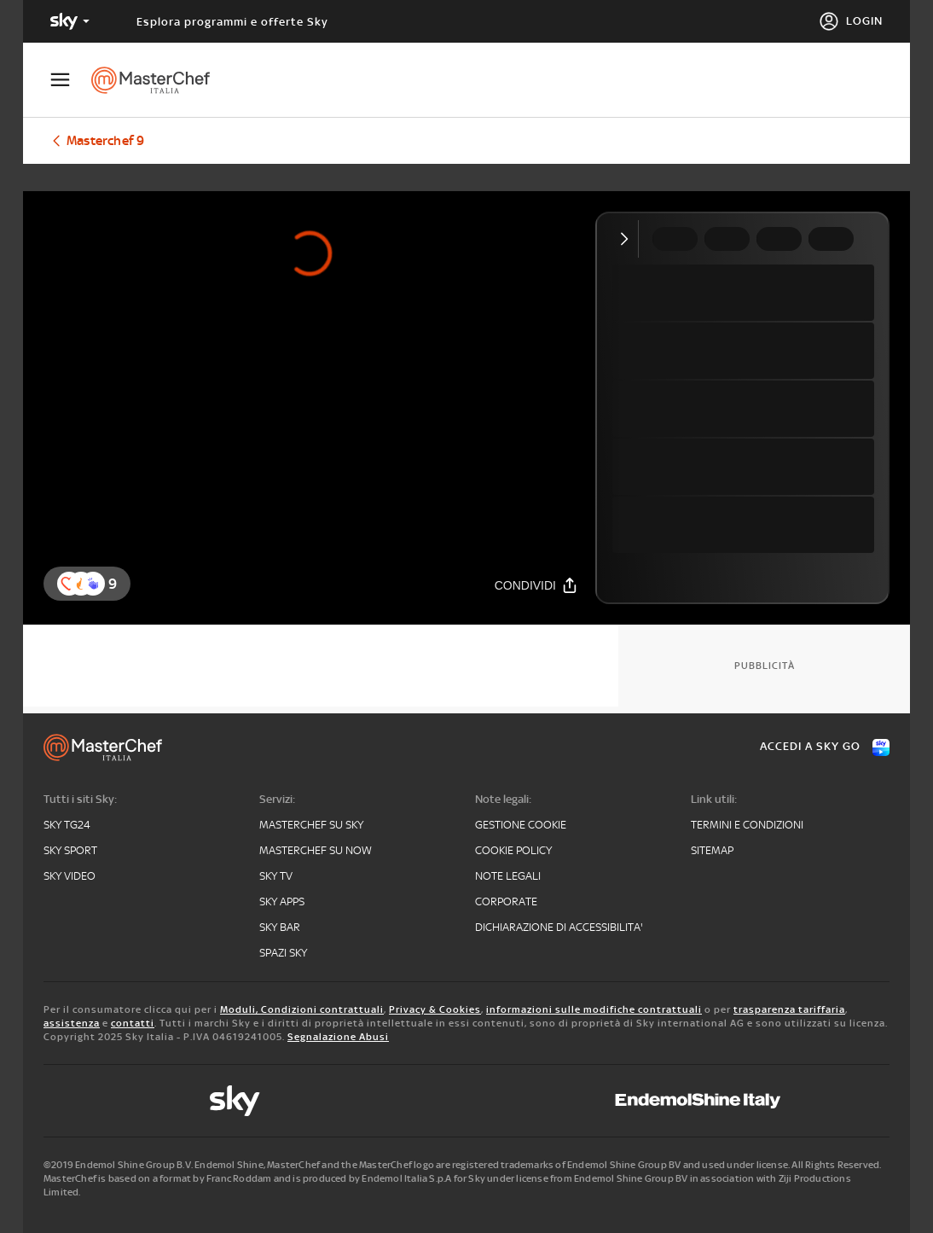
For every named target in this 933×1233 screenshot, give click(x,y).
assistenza (71, 1023)
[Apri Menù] (70, 79)
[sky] (234, 1100)
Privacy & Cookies (435, 1009)
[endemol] (698, 1100)
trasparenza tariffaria (789, 1009)
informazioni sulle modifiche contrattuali (594, 1009)
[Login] (851, 21)
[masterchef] (159, 80)
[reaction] (93, 584)
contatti (132, 1023)
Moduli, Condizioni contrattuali (302, 1009)
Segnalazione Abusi (338, 1037)
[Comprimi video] (628, 239)
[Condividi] (536, 585)
